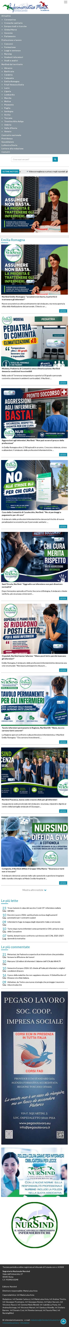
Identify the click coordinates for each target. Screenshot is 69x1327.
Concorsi (8, 44)
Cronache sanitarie (13, 23)
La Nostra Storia (9, 145)
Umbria (7, 125)
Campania (9, 78)
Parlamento (10, 36)
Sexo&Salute (8, 142)
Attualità (6, 16)
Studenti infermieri (13, 57)
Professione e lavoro (12, 40)
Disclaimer (25, 1323)
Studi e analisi (11, 61)
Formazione (10, 47)
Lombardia (9, 95)
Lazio (7, 88)
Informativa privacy (11, 1323)
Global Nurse (10, 30)
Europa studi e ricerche (15, 26)
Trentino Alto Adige (14, 121)
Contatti (6, 152)
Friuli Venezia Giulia (14, 85)
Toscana (8, 118)
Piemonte (9, 105)
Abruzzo (8, 68)
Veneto (7, 131)
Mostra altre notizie (33, 890)
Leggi (63, 311)
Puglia (7, 108)
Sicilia (7, 115)
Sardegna (8, 111)
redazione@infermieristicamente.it (46, 1320)
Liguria (7, 91)
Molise (7, 101)
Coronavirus (10, 20)
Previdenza (7, 139)
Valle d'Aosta (10, 128)
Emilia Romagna (11, 81)
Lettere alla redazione (13, 149)
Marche (8, 98)
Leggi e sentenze (12, 51)
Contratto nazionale (11, 135)
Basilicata (9, 71)
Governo (8, 33)
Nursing (8, 54)
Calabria (8, 75)
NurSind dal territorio (12, 64)
